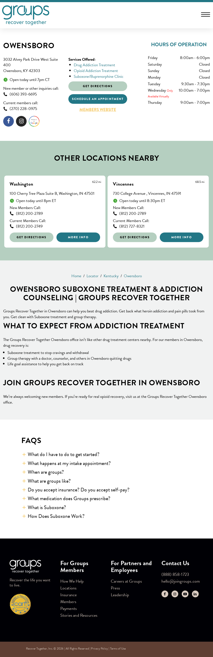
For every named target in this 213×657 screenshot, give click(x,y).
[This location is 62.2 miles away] (96, 182)
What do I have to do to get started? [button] (63, 454)
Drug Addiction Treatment (94, 65)
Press (115, 588)
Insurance (68, 595)
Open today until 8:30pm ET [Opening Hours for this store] (142, 201)
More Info (78, 237)
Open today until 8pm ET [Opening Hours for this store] (36, 201)
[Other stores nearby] (106, 208)
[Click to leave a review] (34, 122)
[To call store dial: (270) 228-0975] (32, 109)
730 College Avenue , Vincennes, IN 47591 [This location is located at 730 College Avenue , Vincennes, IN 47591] (147, 193)
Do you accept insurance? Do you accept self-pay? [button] (79, 489)
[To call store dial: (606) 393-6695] (32, 94)
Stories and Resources (79, 615)
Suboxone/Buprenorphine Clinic (98, 76)
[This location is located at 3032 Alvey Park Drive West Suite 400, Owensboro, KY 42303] (32, 65)
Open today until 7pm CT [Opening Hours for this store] (30, 80)
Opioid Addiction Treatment (96, 71)
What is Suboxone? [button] (47, 507)
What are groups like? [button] (49, 481)
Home (76, 276)
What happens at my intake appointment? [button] (69, 463)
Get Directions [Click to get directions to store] (98, 86)
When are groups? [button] (46, 472)
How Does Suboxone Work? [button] (56, 516)
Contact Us (175, 563)
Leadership (120, 595)
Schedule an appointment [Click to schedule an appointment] (98, 99)
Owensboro (28, 45)
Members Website (97, 110)
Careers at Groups (126, 581)
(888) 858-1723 (175, 574)
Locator (92, 276)
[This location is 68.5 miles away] (199, 182)
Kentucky (111, 276)
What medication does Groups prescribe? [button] (69, 498)
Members (68, 601)
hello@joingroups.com (180, 581)
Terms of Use (118, 648)
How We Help (72, 581)
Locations (68, 588)
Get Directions (31, 237)
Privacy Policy (99, 648)
